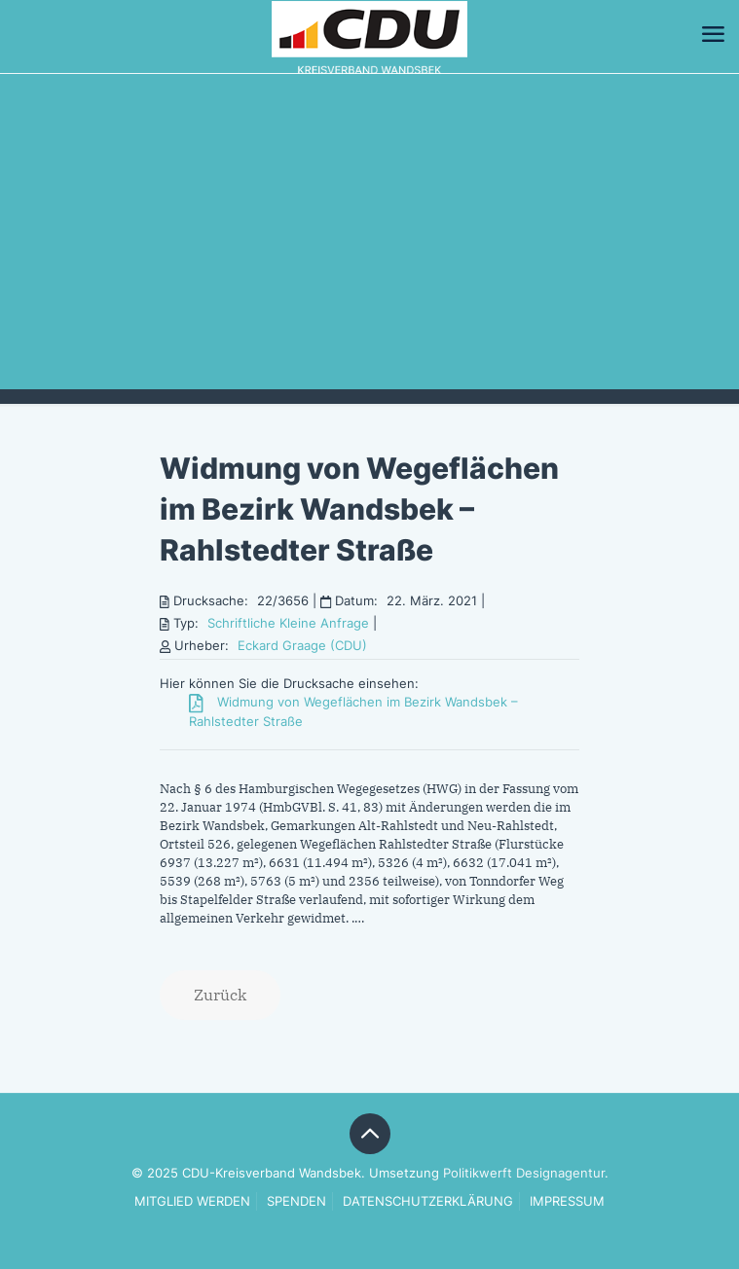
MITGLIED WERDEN (192, 1201)
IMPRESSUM (567, 1201)
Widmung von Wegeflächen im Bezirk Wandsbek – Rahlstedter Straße (359, 509)
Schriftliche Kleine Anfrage (288, 623)
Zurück (220, 994)
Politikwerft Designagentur (524, 1172)
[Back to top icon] (370, 1133)
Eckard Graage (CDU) (302, 645)
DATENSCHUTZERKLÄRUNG (428, 1201)
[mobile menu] (712, 34)
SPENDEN (296, 1201)
